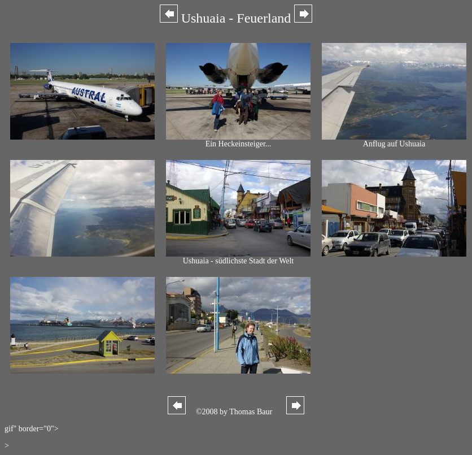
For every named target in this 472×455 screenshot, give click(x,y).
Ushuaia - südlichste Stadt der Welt (238, 257)
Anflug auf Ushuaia (394, 140)
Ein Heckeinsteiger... (238, 140)
